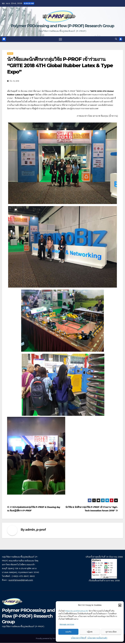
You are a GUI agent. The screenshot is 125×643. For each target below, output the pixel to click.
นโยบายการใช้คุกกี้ (78, 638)
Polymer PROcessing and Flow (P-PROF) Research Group (62, 25)
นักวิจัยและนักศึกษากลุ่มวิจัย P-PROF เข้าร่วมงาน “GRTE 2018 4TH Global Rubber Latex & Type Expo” (60, 65)
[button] (120, 605)
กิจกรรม (10, 53)
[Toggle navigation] (60, 39)
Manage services (67, 624)
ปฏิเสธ (89, 632)
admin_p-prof (35, 529)
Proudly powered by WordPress (49, 639)
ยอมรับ (68, 632)
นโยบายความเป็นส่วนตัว (97, 638)
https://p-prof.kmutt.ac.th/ (76, 611)
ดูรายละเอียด (111, 632)
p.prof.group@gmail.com (21, 580)
